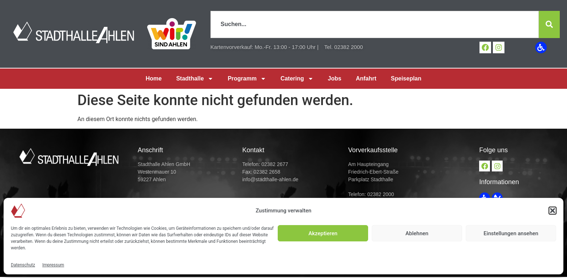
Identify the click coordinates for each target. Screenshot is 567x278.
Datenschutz (23, 264)
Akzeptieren (322, 233)
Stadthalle (194, 78)
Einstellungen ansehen (510, 233)
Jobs (334, 78)
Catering (297, 78)
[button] (552, 210)
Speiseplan (406, 78)
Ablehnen (416, 233)
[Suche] (547, 24)
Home (154, 78)
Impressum (53, 264)
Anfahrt (366, 78)
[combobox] (372, 24)
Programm (247, 78)
